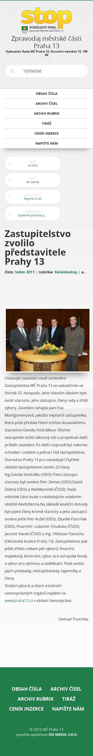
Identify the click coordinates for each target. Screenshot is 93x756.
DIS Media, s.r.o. (63, 734)
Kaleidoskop (66, 272)
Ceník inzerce (26, 709)
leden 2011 (25, 272)
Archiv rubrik (35, 699)
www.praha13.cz (19, 600)
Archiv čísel (65, 689)
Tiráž (69, 699)
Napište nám (68, 709)
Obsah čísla (27, 689)
